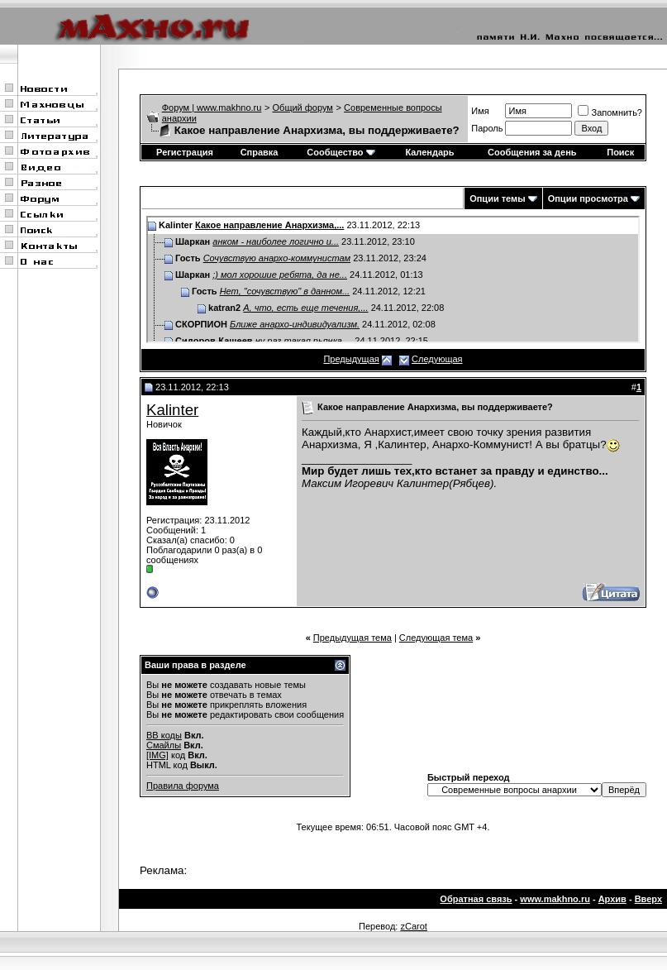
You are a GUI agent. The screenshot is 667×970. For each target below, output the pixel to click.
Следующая (437, 359)
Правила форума (182, 786)
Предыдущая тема (352, 638)
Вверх (648, 899)
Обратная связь (476, 899)
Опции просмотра (588, 198)
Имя (479, 111)
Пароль (487, 128)
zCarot (413, 926)
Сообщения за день (532, 152)
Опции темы (497, 198)
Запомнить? (610, 112)
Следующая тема (436, 638)
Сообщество (340, 152)
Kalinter (172, 409)
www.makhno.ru (555, 899)
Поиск (620, 152)
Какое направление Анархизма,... (269, 225)
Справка (260, 152)
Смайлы (163, 745)
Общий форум (303, 107)
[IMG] (157, 755)
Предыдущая (351, 359)
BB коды (164, 735)
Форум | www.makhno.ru (212, 107)
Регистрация (184, 152)
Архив (612, 899)
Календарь (429, 152)
